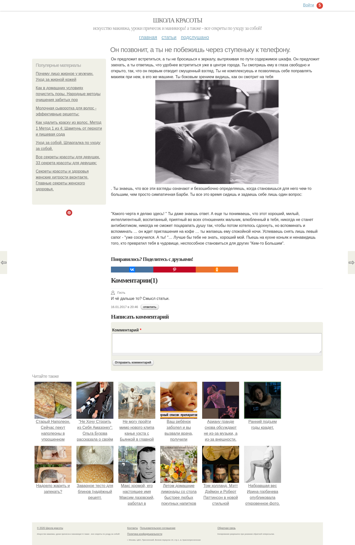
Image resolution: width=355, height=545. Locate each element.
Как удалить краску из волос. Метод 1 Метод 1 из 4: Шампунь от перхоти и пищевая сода (69, 128)
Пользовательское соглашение (158, 528)
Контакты (132, 528)
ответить (149, 307)
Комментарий (126, 330)
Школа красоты (177, 20)
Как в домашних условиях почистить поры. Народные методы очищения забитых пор (68, 94)
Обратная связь (226, 528)
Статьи (168, 37)
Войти (308, 5)
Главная (148, 37)
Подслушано (195, 37)
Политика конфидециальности (144, 534)
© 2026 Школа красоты (50, 528)
